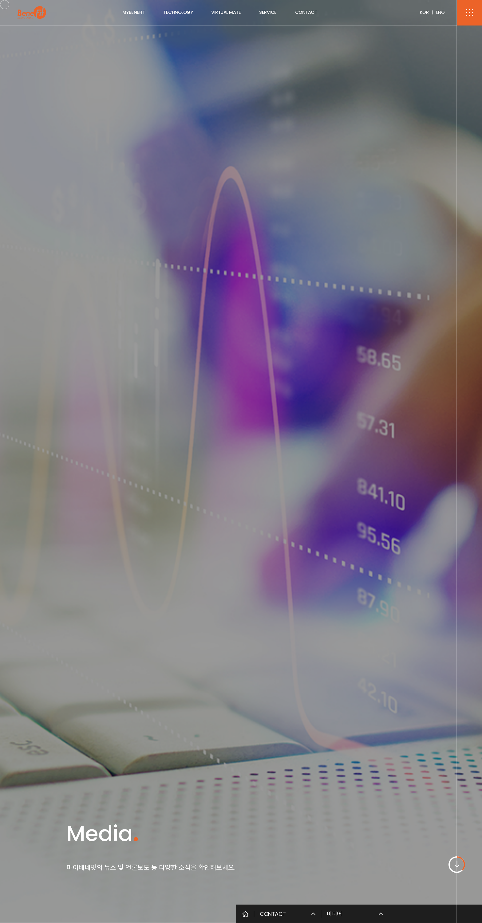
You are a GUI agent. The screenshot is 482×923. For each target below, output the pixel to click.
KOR (424, 12)
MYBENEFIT (133, 12)
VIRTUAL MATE (226, 12)
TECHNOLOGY (178, 12)
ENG (440, 12)
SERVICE (268, 12)
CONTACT (306, 12)
